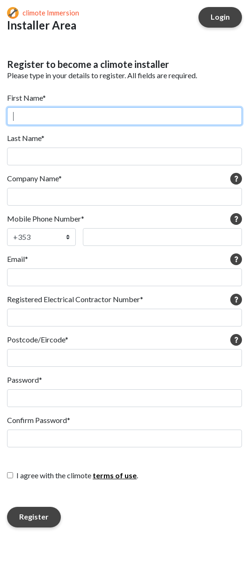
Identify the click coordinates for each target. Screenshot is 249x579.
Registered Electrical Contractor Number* (75, 299)
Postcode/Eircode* (37, 339)
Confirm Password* (38, 420)
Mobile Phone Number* (45, 218)
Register (34, 516)
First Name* (26, 97)
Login (220, 16)
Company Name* (34, 178)
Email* (17, 258)
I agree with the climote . (77, 475)
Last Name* (25, 138)
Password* (24, 379)
